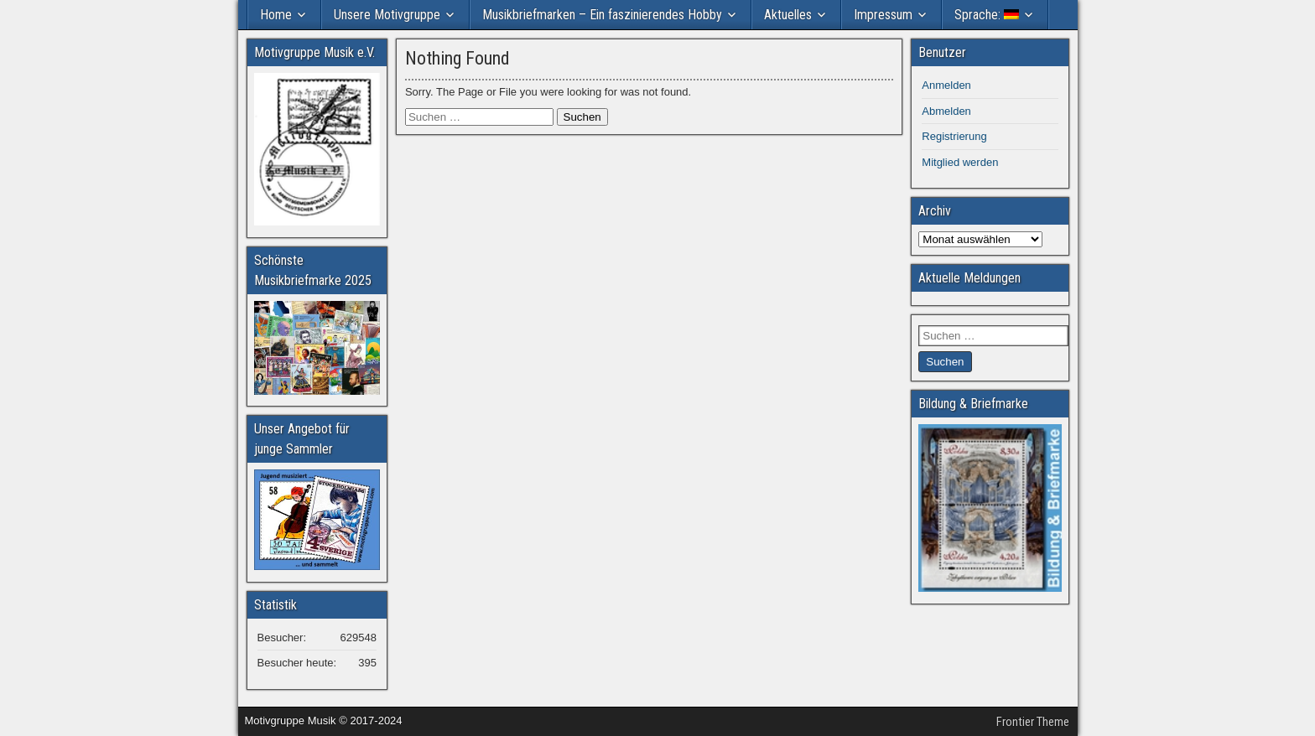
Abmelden (946, 111)
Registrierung (954, 136)
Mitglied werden (960, 162)
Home (276, 15)
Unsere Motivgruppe (387, 15)
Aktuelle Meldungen (969, 278)
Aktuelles (788, 15)
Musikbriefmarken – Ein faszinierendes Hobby (602, 15)
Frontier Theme (1032, 721)
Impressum (883, 15)
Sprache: (986, 15)
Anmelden (946, 85)
